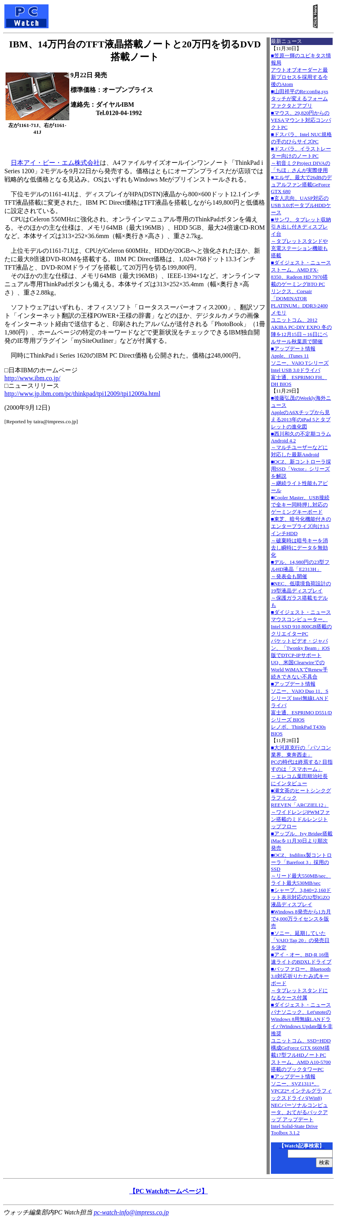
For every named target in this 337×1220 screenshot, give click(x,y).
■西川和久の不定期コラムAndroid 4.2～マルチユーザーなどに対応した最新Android (301, 444)
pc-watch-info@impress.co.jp (131, 1212)
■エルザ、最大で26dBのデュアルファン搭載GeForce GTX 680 (301, 184)
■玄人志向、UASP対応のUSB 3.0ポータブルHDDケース (301, 205)
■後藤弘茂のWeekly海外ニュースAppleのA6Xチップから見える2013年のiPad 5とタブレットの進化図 (301, 412)
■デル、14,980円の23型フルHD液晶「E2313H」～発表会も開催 (300, 569)
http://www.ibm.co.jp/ (32, 378)
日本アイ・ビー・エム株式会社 (55, 162)
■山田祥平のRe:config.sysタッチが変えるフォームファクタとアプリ (299, 98)
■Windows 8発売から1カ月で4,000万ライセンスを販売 (301, 919)
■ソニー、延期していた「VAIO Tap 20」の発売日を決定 (300, 940)
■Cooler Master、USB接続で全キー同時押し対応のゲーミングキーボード (300, 505)
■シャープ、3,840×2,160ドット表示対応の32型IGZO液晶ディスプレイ (301, 897)
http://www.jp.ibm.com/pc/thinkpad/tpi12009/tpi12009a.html (82, 393)
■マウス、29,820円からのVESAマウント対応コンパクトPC (301, 120)
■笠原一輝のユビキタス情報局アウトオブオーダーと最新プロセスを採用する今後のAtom (301, 70)
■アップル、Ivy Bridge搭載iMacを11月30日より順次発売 (302, 841)
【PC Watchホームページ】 (168, 1191)
